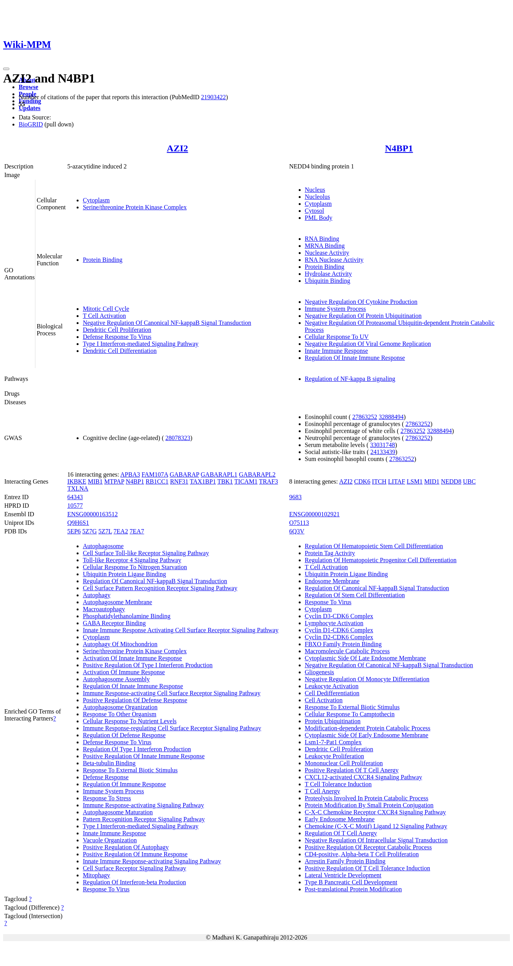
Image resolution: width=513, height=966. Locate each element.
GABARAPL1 (219, 474)
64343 (75, 497)
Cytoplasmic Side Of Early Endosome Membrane (367, 735)
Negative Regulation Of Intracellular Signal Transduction (376, 840)
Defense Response (106, 777)
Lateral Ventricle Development (343, 875)
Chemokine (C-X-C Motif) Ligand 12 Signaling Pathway (376, 826)
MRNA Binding (325, 245)
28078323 (177, 438)
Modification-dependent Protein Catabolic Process (368, 728)
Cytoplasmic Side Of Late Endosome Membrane (365, 658)
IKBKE (76, 481)
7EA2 (121, 531)
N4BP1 (399, 148)
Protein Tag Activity (330, 553)
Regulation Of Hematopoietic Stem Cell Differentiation (374, 546)
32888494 (391, 417)
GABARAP (184, 474)
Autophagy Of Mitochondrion (120, 644)
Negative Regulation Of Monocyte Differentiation (367, 679)
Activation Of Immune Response (124, 672)
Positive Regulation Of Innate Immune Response (144, 756)
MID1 (431, 481)
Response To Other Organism (119, 714)
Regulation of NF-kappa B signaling (350, 378)
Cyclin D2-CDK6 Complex (339, 637)
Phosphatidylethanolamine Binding (126, 616)
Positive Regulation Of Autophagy (126, 847)
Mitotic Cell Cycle (106, 308)
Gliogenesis (319, 672)
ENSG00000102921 (314, 514)
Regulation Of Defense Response (124, 735)
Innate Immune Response (336, 350)
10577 (75, 505)
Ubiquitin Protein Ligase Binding (124, 574)
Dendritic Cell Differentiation (120, 350)
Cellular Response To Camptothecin (350, 714)
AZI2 (177, 148)
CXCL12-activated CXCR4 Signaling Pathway (363, 777)
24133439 (382, 452)
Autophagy (96, 595)
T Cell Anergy (322, 791)
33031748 (382, 445)
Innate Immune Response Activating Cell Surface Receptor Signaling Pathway (180, 630)
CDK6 (362, 481)
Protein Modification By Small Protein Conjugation (369, 805)
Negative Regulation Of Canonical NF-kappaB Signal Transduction (167, 322)
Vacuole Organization (110, 840)
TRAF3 (268, 481)
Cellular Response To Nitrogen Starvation (135, 567)
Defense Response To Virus (117, 336)
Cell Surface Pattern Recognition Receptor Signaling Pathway (160, 588)
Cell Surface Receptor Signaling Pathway (134, 868)
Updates (29, 108)
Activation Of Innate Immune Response (132, 658)
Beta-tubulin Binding (109, 763)
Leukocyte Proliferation (334, 756)
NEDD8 (451, 481)
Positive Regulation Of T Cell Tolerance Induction (367, 868)
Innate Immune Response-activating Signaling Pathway (152, 861)
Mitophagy (96, 875)
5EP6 (74, 531)
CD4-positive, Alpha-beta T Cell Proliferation (362, 854)
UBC (469, 481)
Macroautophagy (104, 609)
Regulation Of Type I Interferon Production (137, 749)
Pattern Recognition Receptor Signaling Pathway (144, 819)
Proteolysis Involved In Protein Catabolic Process (367, 798)
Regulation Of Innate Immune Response (355, 357)
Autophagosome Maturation (118, 812)
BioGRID (31, 124)
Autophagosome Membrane (117, 602)
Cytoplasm (96, 200)
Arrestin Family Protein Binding (345, 861)
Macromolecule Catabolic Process (347, 651)
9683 (295, 497)
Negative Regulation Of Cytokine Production (361, 301)
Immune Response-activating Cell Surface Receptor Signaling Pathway (172, 693)
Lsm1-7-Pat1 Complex (333, 742)
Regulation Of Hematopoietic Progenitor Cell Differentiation (381, 560)
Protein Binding (103, 259)
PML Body (319, 217)
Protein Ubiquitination (333, 721)
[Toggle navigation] (6, 69)
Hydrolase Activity (328, 273)
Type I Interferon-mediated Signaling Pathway (140, 343)
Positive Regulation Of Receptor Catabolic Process (368, 847)
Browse (28, 87)
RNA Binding (322, 238)
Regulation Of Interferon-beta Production (134, 882)
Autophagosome (103, 546)
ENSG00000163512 (92, 514)
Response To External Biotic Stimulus (130, 770)
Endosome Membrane (332, 581)
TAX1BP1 (203, 481)
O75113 (299, 522)
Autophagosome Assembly (116, 679)
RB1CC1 (156, 481)
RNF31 (179, 481)
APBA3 (130, 474)
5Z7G (89, 531)
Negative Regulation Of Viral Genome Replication (368, 343)
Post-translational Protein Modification (353, 889)
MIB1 (95, 481)
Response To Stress (107, 798)
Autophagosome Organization (120, 707)
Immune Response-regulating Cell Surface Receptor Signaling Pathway (172, 728)
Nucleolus (317, 196)
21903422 (213, 97)
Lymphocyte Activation (334, 623)
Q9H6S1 (78, 522)
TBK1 (225, 481)
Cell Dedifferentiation (332, 693)
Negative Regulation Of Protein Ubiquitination (363, 315)
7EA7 (137, 531)
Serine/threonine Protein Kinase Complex (135, 207)
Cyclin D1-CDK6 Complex (339, 630)
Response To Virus (106, 889)
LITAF (396, 481)
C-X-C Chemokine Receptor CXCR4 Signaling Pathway (375, 812)
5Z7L (105, 531)
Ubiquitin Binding (327, 280)
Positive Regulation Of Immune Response (135, 854)
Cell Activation (324, 700)
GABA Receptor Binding (114, 623)
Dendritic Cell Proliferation (117, 329)
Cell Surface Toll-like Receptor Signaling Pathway (146, 553)
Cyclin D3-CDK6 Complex (339, 616)
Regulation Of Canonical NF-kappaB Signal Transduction (155, 581)
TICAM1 (246, 481)
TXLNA (77, 488)
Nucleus (315, 189)
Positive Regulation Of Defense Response (135, 700)
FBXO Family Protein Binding (343, 644)
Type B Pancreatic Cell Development (351, 882)
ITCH (379, 481)
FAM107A (155, 474)
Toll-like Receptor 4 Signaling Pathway (132, 560)
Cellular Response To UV (337, 336)
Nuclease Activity (327, 252)
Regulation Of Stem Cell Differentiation (355, 595)
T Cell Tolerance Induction (338, 784)
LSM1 (415, 481)
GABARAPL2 (257, 474)
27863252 (364, 417)
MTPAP (114, 481)
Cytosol (314, 210)
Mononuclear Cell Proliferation (344, 763)
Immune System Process (335, 308)
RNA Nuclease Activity (334, 259)
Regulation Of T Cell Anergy (341, 833)
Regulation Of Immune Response (124, 784)
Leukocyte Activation (332, 686)
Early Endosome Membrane (340, 819)
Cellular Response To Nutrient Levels (130, 721)
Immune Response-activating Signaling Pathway (143, 805)
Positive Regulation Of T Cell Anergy (352, 770)
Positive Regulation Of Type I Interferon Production (148, 665)
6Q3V (297, 531)
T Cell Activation (104, 315)
